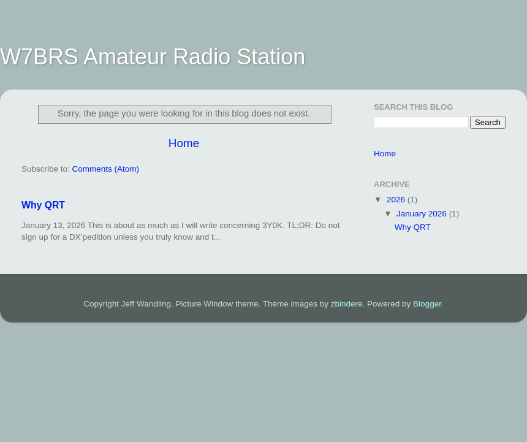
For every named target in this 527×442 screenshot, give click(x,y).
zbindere (347, 303)
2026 (397, 199)
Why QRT (43, 205)
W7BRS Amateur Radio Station (152, 56)
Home (184, 143)
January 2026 (422, 213)
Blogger (427, 303)
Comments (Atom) (106, 168)
